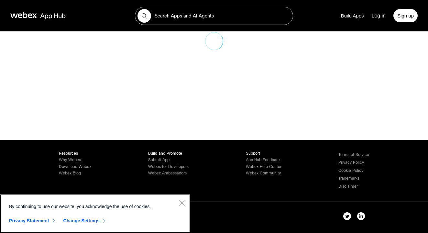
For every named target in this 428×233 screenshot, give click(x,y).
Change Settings (81, 220)
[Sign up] (405, 15)
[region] (95, 213)
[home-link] (50, 16)
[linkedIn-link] (362, 217)
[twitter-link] (348, 217)
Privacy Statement (29, 220)
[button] (144, 16)
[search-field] (214, 16)
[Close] (182, 202)
